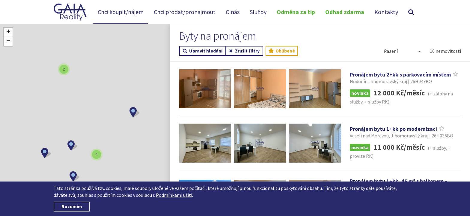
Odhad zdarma (344, 12)
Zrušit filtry (244, 51)
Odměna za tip (296, 12)
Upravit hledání (202, 51)
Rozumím (71, 206)
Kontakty (386, 12)
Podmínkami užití (174, 195)
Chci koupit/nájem (121, 12)
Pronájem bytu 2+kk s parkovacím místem (400, 74)
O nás (232, 12)
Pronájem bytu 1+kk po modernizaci (393, 128)
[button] (46, 153)
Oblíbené (282, 51)
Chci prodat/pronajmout (185, 12)
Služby (258, 12)
